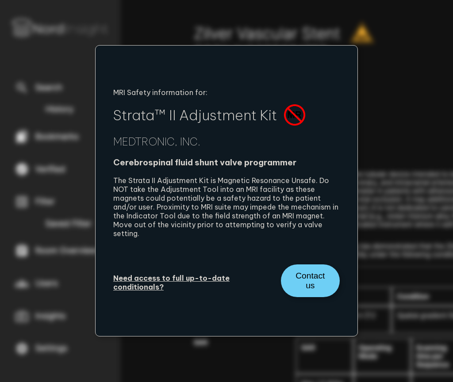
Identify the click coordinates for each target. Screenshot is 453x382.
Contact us (310, 280)
